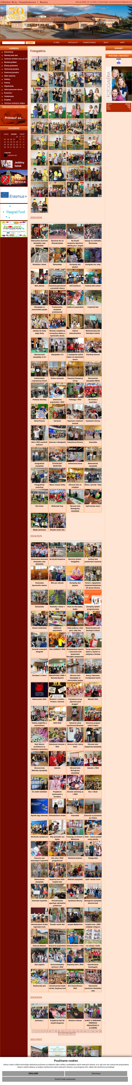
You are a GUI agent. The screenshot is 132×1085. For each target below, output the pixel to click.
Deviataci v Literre (39, 675)
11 (66, 1031)
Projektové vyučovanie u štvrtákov (57, 794)
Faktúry (7, 79)
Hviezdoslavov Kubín (57, 816)
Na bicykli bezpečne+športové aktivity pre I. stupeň (75, 243)
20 (100, 1031)
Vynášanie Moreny (75, 901)
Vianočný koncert (93, 355)
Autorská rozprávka (39, 901)
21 (60, 1034)
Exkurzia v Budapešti (57, 442)
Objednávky (9, 86)
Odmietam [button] (96, 1073)
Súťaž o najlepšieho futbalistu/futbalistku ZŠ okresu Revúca (93, 585)
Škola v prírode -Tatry (93, 485)
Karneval (57, 421)
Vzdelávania (9, 96)
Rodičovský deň (39, 986)
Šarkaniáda (57, 264)
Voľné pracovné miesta (13, 89)
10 (62, 1031)
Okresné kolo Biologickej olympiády (75, 508)
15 (81, 1031)
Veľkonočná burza (75, 463)
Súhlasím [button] (33, 1073)
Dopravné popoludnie (57, 946)
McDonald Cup (57, 506)
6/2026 (22, 134)
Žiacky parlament (11, 66)
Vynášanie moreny (93, 421)
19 (96, 1031)
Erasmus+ (8, 93)
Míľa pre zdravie (57, 583)
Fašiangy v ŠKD (75, 400)
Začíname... (39, 1021)
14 (77, 1031)
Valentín (57, 768)
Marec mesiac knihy (57, 485)
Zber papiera (39, 965)
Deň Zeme (39, 506)
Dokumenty (8, 52)
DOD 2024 (57, 723)
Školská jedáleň (10, 62)
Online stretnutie (57, 378)
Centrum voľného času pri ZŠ (15, 59)
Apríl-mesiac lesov (93, 506)
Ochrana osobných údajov (14, 103)
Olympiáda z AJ (57, 355)
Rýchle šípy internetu (39, 816)
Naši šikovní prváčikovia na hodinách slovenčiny (39, 746)
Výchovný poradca (11, 69)
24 (71, 1034)
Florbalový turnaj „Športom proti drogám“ (75, 701)
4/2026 (6, 134)
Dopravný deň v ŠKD (75, 965)
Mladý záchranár (39, 530)
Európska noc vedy (92, 264)
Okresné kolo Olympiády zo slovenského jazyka (75, 678)
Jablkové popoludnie (75, 307)
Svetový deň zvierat (93, 286)
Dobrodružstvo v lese (75, 946)
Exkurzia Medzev (39, 946)
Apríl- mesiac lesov (92, 879)
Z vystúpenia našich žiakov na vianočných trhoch (75, 357)
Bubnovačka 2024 (39, 699)
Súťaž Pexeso (39, 421)
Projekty (7, 100)
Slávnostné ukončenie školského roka (93, 988)
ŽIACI (106, 42)
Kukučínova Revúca (75, 442)
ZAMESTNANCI (89, 42)
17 (89, 1031)
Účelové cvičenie (75, 1021)
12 (70, 1031)
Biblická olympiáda (75, 879)
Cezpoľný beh (93, 307)
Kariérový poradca (11, 72)
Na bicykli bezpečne (57, 559)
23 (67, 1034)
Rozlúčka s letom (39, 264)
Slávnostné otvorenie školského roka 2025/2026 (39, 243)
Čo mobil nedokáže (39, 792)
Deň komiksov (75, 286)
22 (63, 1034)
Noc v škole (93, 792)
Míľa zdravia (39, 286)
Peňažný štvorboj (39, 400)
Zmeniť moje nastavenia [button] (65, 1079)
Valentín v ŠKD (93, 768)
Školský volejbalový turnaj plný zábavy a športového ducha (57, 333)
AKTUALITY (73, 42)
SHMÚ (118, 59)
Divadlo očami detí (57, 530)
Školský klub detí (11, 55)
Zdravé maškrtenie (39, 628)
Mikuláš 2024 (93, 699)
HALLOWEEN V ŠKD (57, 649)
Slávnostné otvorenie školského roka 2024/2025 (39, 561)
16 (85, 1031)
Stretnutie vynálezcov (39, 837)
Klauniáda (93, 442)
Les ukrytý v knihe (93, 946)
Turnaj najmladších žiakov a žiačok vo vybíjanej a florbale (92, 651)
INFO (122, 42)
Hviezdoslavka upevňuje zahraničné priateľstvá (57, 903)
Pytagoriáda (93, 858)
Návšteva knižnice (75, 858)
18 (92, 1031)
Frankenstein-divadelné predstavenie (57, 309)
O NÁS (56, 42)
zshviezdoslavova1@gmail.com (120, 2)
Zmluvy (7, 83)
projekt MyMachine (75, 924)
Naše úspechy (9, 76)
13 (74, 1031)
